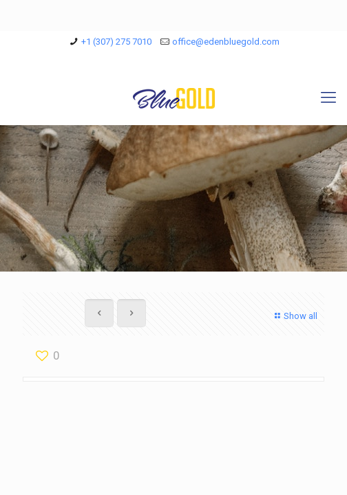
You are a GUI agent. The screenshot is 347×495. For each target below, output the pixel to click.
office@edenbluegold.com (226, 41)
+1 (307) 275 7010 (116, 41)
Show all (294, 316)
